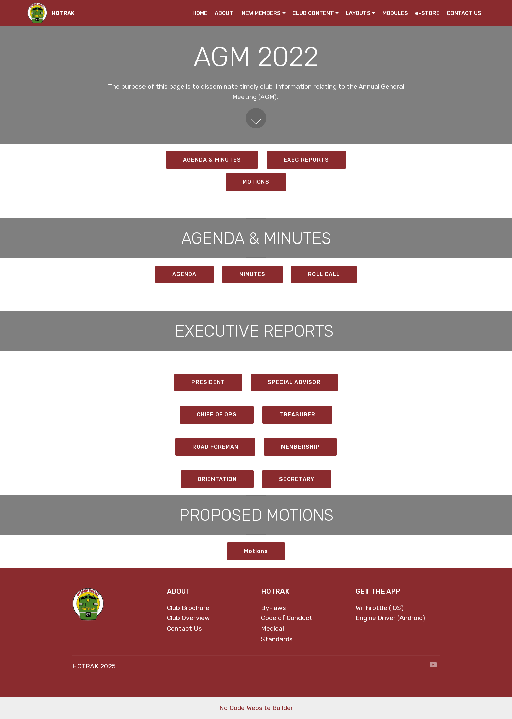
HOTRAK (63, 13)
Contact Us (184, 628)
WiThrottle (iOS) (380, 608)
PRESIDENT (208, 382)
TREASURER (297, 414)
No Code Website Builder (256, 708)
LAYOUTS (358, 13)
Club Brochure (188, 608)
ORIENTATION (217, 479)
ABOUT (225, 13)
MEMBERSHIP (300, 447)
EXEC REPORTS (306, 160)
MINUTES (252, 274)
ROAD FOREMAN (215, 447)
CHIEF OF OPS (217, 414)
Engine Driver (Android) (390, 618)
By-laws (273, 608)
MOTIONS (256, 182)
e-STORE (427, 13)
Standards (277, 639)
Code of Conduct (286, 618)
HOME (199, 13)
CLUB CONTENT (313, 13)
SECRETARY (296, 479)
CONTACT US (464, 13)
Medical (272, 628)
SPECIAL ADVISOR (294, 382)
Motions (256, 551)
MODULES (395, 13)
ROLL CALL (324, 274)
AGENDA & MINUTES (212, 160)
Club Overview (188, 618)
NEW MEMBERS (261, 13)
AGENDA (184, 274)
